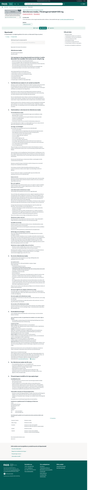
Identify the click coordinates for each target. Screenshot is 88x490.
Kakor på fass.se (43, 473)
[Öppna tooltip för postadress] (32, 359)
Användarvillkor (43, 474)
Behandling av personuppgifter (46, 469)
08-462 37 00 (31, 466)
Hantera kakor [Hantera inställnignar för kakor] (43, 476)
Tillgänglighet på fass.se (45, 468)
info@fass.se (30, 468)
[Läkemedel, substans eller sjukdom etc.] (44, 4)
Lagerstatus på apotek (61, 466)
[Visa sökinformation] (64, 4)
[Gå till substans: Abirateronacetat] (27, 24)
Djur (18, 4)
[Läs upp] (7, 37)
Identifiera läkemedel (60, 468)
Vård (15, 4)
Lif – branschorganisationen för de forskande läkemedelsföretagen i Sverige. (12, 471)
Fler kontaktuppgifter (29, 471)
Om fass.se (42, 466)
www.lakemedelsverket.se (23, 359)
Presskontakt (42, 471)
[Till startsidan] (2, 7)
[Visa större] (52, 418)
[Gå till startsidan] (4, 4)
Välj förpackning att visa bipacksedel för (19, 40)
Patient (10, 4)
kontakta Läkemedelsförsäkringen (67, 19)
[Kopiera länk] (14, 37)
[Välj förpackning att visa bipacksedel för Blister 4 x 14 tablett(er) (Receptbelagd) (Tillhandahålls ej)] (28, 42)
